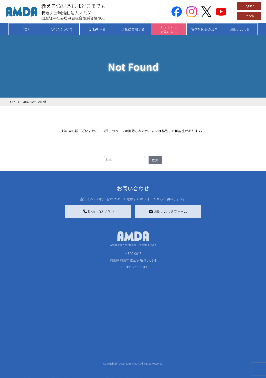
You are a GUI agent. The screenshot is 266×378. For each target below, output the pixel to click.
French (248, 15)
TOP (26, 29)
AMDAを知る (24, 327)
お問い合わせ (240, 29)
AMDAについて (62, 29)
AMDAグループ (28, 335)
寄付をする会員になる (168, 29)
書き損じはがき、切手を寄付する (128, 343)
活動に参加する (133, 29)
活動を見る (97, 29)
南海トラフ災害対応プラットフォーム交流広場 (183, 336)
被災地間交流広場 (171, 319)
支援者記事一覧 (117, 370)
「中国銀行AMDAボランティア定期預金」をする (129, 361)
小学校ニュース (29, 348)
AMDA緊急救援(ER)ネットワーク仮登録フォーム (75, 373)
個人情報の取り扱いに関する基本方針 (231, 346)
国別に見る (59, 334)
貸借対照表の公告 (204, 29)
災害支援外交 (170, 327)
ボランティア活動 (64, 357)
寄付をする (111, 319)
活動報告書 (25, 342)
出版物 (22, 355)
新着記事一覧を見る (66, 327)
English (248, 5)
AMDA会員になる (118, 327)
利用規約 (217, 335)
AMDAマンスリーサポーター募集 (129, 334)
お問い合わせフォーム (168, 211)
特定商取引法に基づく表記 (231, 327)
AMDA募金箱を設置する (123, 352)
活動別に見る (61, 340)
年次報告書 (25, 373)
